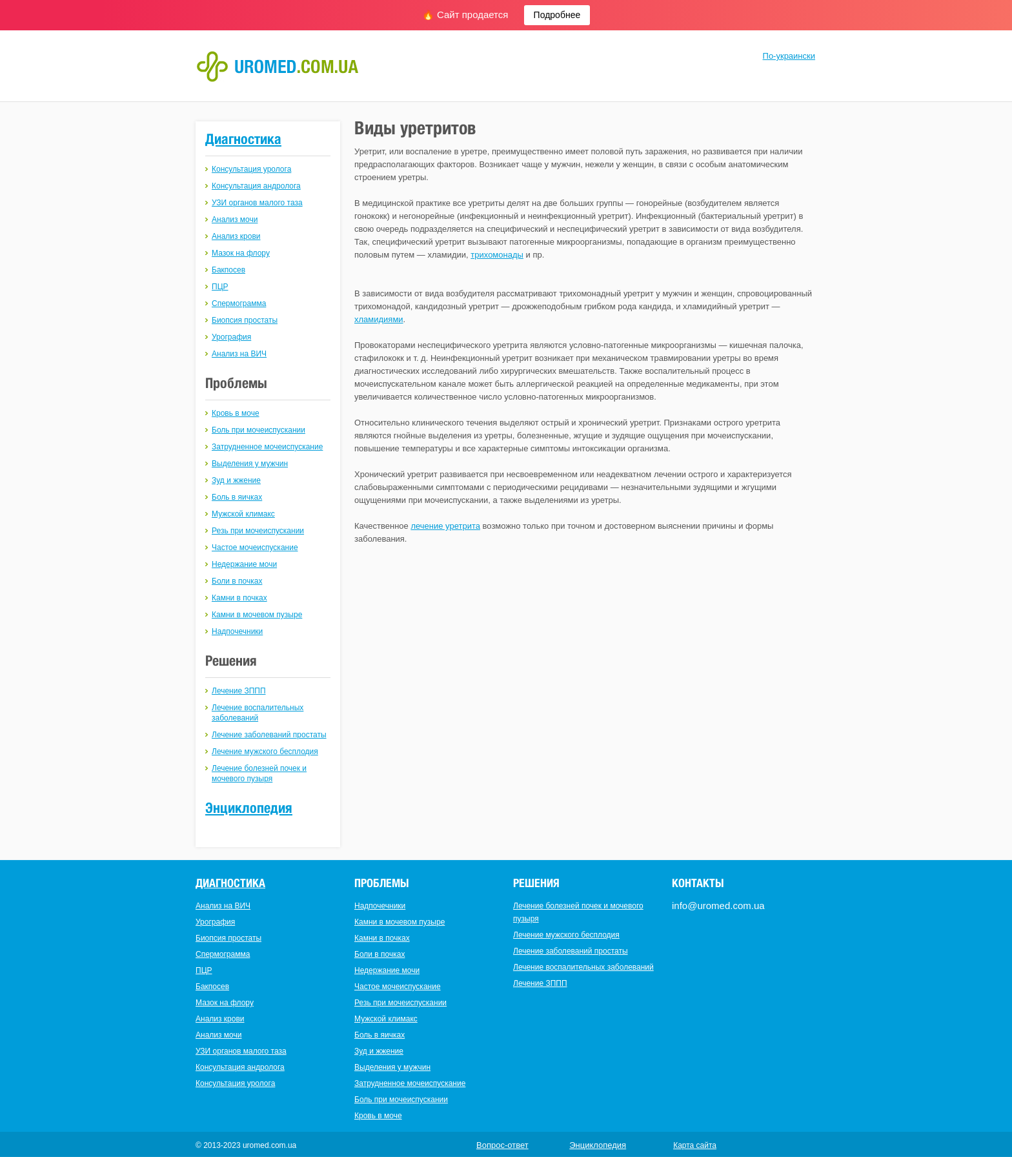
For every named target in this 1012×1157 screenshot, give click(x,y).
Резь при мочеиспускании (258, 530)
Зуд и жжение (236, 480)
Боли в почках (237, 581)
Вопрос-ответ (502, 1145)
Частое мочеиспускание (255, 547)
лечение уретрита (445, 526)
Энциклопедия (248, 807)
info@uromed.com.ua (718, 905)
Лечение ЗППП (239, 690)
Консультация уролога (251, 169)
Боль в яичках (237, 497)
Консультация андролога (256, 185)
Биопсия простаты (245, 320)
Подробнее (557, 15)
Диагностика (243, 138)
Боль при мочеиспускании (258, 430)
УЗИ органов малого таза (257, 202)
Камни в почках (239, 597)
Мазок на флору (241, 253)
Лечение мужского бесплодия (265, 751)
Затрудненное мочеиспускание (267, 446)
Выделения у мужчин (250, 463)
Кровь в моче (235, 413)
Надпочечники (237, 631)
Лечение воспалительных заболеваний (583, 967)
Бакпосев (228, 269)
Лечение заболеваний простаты (269, 734)
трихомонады (497, 255)
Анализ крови (236, 236)
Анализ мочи (235, 219)
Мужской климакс (243, 513)
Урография (231, 337)
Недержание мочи (244, 564)
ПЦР (220, 286)
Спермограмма (239, 303)
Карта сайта (694, 1145)
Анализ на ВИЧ (239, 353)
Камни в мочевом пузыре (257, 614)
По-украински (789, 56)
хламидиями (378, 319)
